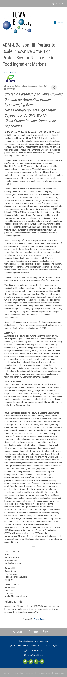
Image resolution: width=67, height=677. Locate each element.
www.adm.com (42, 377)
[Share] (54, 87)
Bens (19, 138)
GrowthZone (39, 619)
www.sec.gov (10, 536)
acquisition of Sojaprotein (31, 215)
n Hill (25, 138)
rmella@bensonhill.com (15, 596)
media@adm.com (12, 563)
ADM (46, 132)
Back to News (10, 72)
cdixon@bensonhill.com (15, 577)
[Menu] (55, 4)
